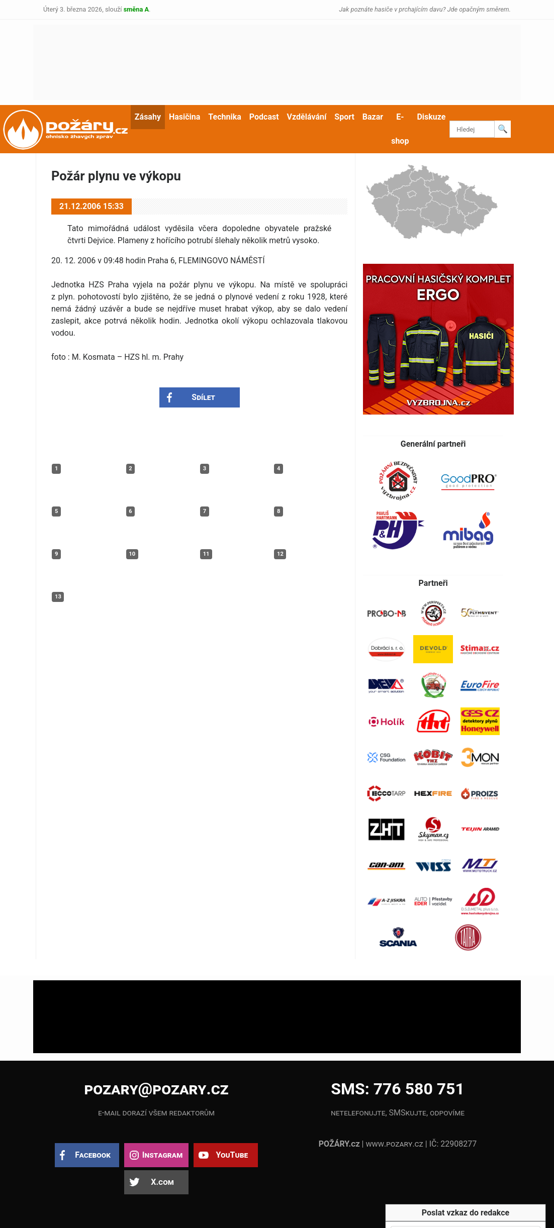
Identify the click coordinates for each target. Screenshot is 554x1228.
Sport (344, 117)
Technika (224, 117)
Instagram (162, 1155)
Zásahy (148, 117)
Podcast (264, 117)
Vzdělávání (307, 117)
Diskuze (431, 117)
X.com (162, 1182)
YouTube (232, 1155)
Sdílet (203, 397)
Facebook (93, 1155)
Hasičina (184, 117)
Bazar (372, 117)
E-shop (400, 129)
